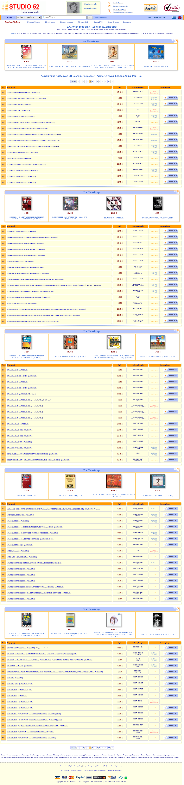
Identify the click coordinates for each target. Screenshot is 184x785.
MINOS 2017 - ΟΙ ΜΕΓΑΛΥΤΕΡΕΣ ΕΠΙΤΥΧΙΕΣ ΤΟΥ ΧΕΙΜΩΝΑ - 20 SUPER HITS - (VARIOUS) (26, 634)
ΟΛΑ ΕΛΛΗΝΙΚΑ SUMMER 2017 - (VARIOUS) (70, 357)
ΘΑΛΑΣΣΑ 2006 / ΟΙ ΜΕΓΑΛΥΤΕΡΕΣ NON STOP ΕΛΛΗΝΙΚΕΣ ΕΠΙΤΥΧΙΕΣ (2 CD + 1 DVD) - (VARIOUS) (43, 315)
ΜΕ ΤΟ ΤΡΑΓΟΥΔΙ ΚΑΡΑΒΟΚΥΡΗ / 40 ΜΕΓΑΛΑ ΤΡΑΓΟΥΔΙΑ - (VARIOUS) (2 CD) (114, 495)
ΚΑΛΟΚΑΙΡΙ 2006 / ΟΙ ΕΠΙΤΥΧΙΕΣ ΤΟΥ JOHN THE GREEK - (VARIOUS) (32, 533)
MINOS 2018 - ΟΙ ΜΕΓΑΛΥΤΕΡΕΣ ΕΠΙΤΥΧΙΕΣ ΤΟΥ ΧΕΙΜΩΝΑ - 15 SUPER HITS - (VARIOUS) (26, 218)
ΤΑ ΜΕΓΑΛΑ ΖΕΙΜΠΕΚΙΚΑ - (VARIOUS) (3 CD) (157, 634)
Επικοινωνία (123, 6)
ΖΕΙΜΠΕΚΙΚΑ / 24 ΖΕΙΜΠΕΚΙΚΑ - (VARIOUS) (23, 92)
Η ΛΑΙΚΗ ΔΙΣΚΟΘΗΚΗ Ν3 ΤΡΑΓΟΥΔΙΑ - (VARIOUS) (25, 243)
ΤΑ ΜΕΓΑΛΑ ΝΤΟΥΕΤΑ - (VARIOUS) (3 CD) (157, 218)
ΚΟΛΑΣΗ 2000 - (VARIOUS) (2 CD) (19, 690)
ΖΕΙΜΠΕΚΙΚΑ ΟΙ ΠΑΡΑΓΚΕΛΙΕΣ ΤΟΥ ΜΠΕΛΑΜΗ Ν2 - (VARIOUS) (30, 122)
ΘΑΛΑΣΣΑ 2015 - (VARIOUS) (17, 406)
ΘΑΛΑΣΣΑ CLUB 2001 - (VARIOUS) (19, 430)
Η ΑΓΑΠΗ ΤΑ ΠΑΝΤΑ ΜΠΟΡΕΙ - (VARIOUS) (22, 152)
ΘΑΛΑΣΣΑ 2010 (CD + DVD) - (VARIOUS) (21, 388)
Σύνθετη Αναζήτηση (100, 17)
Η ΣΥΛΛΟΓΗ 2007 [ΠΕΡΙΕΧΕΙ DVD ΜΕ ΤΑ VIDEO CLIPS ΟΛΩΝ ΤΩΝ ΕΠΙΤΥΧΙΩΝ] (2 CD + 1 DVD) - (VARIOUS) (46, 285)
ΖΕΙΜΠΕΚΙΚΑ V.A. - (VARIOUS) (18, 110)
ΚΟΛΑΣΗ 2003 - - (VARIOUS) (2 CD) (19, 708)
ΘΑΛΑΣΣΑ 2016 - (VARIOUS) (17, 412)
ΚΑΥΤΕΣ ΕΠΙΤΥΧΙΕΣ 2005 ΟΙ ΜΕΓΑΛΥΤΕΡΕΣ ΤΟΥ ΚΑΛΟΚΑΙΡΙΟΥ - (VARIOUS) (35, 587)
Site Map (99, 766)
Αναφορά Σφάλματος (77, 770)
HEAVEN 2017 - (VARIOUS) (114, 218)
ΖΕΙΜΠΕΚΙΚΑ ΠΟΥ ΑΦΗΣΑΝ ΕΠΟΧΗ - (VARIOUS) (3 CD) (27, 128)
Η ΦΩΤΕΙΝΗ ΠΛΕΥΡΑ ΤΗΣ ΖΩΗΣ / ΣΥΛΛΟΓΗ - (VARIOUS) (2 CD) (30, 291)
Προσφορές (127, 22)
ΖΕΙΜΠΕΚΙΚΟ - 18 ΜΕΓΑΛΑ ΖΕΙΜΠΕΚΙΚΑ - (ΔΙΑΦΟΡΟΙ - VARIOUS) (31, 134)
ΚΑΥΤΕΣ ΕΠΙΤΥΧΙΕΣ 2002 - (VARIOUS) (21, 581)
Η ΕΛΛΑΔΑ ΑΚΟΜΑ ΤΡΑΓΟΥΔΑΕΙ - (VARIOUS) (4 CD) (26, 164)
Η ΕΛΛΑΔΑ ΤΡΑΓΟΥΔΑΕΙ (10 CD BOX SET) (22, 170)
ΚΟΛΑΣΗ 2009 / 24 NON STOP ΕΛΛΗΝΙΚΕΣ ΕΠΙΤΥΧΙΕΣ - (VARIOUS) (31, 738)
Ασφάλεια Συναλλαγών (114, 770)
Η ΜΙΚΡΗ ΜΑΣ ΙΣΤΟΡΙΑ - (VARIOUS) (20, 261)
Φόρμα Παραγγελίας (89, 766)
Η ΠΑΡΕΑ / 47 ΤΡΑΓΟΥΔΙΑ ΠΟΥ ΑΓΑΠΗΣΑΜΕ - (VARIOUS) (28, 273)
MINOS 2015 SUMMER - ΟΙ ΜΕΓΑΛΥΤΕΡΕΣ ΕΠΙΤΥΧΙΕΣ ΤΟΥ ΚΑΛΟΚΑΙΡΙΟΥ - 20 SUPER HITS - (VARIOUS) (26, 66)
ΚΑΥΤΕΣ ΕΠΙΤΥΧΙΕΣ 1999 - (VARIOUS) (21, 569)
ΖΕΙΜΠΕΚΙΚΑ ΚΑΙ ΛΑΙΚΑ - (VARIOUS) (21, 116)
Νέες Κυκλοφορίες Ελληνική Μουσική (90, 6)
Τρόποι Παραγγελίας (75, 766)
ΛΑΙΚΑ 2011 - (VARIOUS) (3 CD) (70, 495)
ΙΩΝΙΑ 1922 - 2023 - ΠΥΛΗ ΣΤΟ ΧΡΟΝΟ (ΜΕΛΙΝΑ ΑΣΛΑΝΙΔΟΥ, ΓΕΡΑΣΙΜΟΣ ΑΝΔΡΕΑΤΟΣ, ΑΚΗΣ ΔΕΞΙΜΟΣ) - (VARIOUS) (50, 509)
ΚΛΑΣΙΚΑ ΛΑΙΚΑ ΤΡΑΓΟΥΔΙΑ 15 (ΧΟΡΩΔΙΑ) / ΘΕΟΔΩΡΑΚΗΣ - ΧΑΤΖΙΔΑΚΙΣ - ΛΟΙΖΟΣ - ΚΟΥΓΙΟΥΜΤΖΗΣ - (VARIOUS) (49, 660)
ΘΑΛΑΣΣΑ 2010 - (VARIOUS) (17, 382)
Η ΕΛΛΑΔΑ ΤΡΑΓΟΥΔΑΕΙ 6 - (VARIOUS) (21, 231)
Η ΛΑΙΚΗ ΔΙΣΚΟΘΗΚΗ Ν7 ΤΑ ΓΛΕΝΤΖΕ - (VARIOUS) (26, 249)
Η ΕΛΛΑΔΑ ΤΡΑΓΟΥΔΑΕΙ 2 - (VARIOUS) (21, 176)
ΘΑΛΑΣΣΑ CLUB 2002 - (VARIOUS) (19, 436)
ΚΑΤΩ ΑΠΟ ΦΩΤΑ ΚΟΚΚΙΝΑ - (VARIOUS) (22, 557)
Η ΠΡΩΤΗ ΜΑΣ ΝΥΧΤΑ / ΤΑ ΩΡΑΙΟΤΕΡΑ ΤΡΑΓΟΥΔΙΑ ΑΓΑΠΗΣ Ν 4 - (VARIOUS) (35, 279)
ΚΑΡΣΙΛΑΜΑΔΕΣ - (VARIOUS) (18, 551)
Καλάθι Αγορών (118, 3)
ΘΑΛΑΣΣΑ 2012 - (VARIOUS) (17, 400)
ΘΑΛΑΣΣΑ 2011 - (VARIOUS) (17, 394)
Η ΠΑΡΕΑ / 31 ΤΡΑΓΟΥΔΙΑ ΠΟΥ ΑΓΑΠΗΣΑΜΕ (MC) (25, 267)
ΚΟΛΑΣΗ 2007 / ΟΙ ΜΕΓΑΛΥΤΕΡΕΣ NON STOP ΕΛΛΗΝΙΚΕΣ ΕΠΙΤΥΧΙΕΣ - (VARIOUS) (37, 726)
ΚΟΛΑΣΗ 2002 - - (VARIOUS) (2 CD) (19, 702)
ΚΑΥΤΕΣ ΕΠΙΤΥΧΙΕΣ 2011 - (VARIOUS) (21, 648)
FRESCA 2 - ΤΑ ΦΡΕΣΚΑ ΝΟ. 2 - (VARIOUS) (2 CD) (157, 357)
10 (102, 81)
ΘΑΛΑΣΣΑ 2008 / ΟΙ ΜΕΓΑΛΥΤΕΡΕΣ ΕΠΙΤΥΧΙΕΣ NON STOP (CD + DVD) (32, 321)
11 (105, 81)
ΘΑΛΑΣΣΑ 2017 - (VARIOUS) (17, 418)
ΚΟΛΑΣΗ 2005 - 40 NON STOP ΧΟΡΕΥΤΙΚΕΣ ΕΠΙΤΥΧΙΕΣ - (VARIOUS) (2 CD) (34, 720)
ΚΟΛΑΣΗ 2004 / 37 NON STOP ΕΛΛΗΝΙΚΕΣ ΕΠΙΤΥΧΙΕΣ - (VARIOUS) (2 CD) (34, 714)
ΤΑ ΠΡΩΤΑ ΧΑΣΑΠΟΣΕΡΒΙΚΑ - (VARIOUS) (157, 495)
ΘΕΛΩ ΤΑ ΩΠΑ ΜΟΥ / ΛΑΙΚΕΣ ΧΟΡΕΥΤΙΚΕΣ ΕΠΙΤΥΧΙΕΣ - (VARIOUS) (32, 454)
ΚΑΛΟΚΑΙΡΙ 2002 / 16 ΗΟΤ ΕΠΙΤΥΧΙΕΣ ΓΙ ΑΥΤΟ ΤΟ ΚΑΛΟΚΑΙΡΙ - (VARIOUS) (34, 527)
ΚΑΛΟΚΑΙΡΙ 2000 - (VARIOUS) (18, 521)
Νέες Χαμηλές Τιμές (12, 22)
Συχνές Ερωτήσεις (116, 766)
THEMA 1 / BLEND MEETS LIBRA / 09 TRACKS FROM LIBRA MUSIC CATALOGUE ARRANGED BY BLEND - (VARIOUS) (113, 634)
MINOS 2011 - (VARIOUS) (26, 495)
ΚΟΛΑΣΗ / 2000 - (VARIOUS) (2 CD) (19, 684)
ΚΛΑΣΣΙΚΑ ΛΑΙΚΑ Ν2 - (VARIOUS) (19, 666)
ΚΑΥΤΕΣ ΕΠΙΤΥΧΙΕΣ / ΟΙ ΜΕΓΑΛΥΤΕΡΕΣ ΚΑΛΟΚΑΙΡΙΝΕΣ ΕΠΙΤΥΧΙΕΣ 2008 (34, 563)
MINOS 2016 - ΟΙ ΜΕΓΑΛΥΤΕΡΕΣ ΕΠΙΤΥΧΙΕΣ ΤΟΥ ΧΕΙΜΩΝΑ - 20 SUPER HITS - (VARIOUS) (26, 356)
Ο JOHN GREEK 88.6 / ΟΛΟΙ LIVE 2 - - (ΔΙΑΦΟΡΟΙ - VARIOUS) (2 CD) (70, 218)
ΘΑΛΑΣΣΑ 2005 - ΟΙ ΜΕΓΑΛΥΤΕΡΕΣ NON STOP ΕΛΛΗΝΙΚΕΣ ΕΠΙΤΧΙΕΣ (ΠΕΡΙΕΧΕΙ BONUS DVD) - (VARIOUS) (46, 309)
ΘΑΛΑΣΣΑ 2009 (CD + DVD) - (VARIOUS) (21, 376)
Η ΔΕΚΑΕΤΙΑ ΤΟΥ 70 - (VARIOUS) (19, 158)
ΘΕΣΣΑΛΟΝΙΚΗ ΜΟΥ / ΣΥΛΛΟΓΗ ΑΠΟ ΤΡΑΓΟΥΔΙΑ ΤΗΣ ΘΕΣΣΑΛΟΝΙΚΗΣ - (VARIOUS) (38, 460)
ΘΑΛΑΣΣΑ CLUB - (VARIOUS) (17, 424)
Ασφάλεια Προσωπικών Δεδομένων (95, 770)
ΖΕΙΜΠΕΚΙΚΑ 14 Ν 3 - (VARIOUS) (19, 104)
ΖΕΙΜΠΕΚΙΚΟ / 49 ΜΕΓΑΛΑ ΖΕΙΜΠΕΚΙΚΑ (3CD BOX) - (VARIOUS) (31, 140)
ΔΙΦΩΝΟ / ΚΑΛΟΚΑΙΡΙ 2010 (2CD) (156, 66)
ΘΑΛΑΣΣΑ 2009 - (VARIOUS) (17, 370)
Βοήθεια (115, 6)
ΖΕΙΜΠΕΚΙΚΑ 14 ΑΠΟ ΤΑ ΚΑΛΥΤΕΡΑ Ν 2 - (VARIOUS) (26, 98)
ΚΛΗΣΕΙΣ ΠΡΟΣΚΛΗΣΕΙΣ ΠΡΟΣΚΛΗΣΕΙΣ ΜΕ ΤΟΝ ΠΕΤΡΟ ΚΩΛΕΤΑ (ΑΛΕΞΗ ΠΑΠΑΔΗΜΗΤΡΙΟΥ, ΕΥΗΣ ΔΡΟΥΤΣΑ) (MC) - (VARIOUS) (55, 672)
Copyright (59, 782)
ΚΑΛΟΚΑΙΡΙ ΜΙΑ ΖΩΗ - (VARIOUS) (19, 545)
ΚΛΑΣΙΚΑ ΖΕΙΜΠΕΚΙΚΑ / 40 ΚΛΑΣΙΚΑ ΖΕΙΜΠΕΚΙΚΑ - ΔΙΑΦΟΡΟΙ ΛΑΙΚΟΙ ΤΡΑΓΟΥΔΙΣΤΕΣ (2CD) (41, 654)
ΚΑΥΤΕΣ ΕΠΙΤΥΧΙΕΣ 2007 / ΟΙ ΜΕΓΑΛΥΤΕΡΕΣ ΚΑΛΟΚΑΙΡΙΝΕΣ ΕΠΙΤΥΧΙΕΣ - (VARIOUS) (38, 593)
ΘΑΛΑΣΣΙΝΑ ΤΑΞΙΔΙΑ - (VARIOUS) (19, 448)
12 (109, 81)
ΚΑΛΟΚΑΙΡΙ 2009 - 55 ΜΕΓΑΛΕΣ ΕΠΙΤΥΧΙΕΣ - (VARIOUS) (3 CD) (30, 539)
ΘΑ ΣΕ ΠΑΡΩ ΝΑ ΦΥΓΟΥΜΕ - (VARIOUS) (21, 303)
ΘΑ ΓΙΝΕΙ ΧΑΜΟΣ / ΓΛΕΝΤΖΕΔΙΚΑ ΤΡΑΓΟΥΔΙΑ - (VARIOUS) (28, 297)
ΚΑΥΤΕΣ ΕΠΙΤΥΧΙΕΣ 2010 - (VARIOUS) (21, 599)
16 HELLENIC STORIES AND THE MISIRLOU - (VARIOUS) (69, 66)
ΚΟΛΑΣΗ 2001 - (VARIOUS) (16, 696)
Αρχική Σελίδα (65, 770)
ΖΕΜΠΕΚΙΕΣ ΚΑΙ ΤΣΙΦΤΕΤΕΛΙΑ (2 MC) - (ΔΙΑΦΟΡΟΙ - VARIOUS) (30, 146)
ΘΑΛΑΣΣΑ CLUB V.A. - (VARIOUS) (19, 442)
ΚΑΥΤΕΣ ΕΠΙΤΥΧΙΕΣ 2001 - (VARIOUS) (21, 575)
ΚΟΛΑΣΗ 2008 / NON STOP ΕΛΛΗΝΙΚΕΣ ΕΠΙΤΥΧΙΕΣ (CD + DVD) (30, 732)
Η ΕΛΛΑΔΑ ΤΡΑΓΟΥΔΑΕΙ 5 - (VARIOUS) (21, 182)
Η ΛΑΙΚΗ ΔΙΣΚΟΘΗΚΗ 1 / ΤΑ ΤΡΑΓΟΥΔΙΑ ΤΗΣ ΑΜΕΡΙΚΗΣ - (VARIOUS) (32, 237)
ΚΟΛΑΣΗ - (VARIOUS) (15, 678)
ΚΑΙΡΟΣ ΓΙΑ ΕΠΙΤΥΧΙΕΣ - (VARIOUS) (20, 515)
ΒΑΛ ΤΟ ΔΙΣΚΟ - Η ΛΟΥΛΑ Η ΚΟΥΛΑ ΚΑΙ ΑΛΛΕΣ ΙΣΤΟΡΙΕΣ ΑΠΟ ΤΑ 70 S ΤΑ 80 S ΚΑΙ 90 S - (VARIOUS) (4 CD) (112, 66)
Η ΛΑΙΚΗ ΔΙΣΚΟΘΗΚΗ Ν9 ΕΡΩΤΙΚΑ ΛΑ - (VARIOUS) (26, 255)
